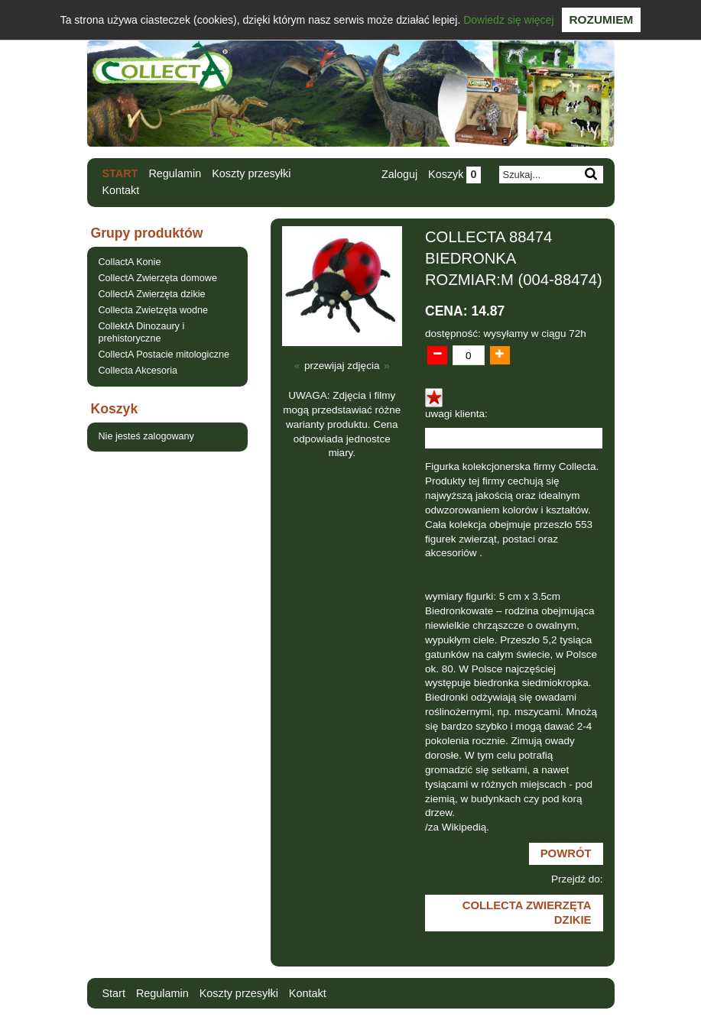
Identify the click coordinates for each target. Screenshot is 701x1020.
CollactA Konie (130, 262)
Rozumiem (602, 19)
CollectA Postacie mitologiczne (164, 354)
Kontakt (121, 190)
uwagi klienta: (456, 413)
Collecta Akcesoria (138, 370)
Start (120, 173)
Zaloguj (399, 174)
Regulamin (174, 173)
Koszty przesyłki (251, 173)
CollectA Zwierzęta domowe (158, 278)
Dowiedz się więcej (508, 20)
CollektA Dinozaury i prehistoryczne (142, 332)
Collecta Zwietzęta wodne (154, 310)
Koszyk (454, 174)
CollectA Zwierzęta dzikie (152, 294)
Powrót (566, 853)
